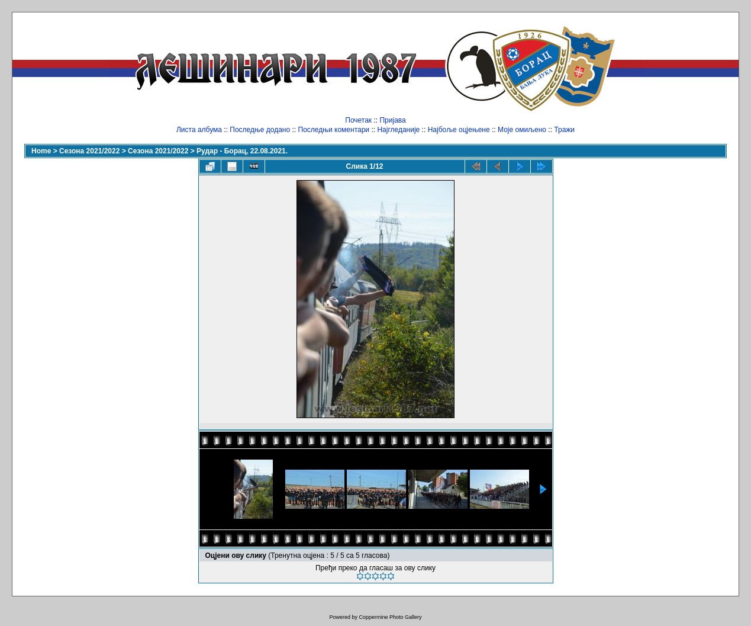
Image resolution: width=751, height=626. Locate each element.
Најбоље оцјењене (459, 130)
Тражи (564, 130)
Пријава (392, 120)
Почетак (358, 120)
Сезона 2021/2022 (89, 151)
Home (41, 151)
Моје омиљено (522, 130)
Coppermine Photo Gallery (390, 617)
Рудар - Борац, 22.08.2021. (242, 151)
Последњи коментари (334, 130)
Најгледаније (398, 130)
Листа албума (199, 130)
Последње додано (260, 130)
